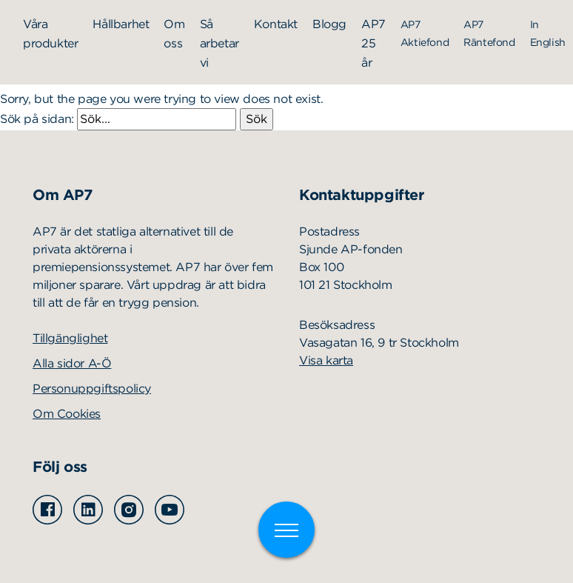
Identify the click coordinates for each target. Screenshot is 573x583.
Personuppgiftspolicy (92, 389)
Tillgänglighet (70, 338)
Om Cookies (67, 414)
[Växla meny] (286, 530)
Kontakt (276, 24)
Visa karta (326, 360)
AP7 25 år (373, 43)
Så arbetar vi (219, 43)
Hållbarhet (121, 24)
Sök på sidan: (120, 119)
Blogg (329, 24)
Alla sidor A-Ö (72, 363)
